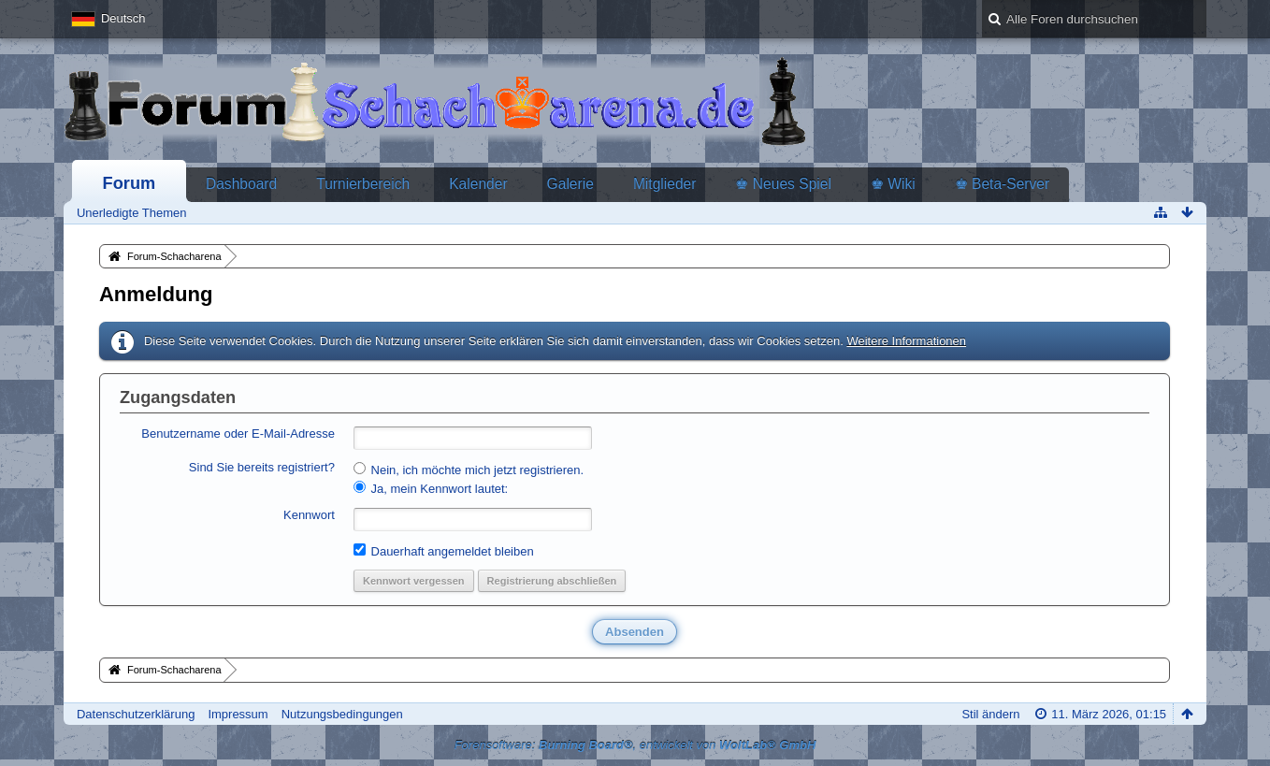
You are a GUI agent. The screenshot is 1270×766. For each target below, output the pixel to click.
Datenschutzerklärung (136, 714)
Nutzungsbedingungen (342, 714)
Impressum (237, 714)
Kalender (478, 184)
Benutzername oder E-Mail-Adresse (238, 433)
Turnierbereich (363, 184)
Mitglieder (665, 184)
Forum (129, 183)
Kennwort (309, 515)
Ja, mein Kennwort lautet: (431, 488)
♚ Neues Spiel (782, 184)
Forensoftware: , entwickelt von (635, 745)
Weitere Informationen (906, 341)
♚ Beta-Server (1002, 184)
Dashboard (241, 184)
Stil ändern (990, 714)
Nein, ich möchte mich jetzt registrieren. (469, 469)
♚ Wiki (893, 184)
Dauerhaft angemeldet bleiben (444, 550)
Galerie (570, 184)
